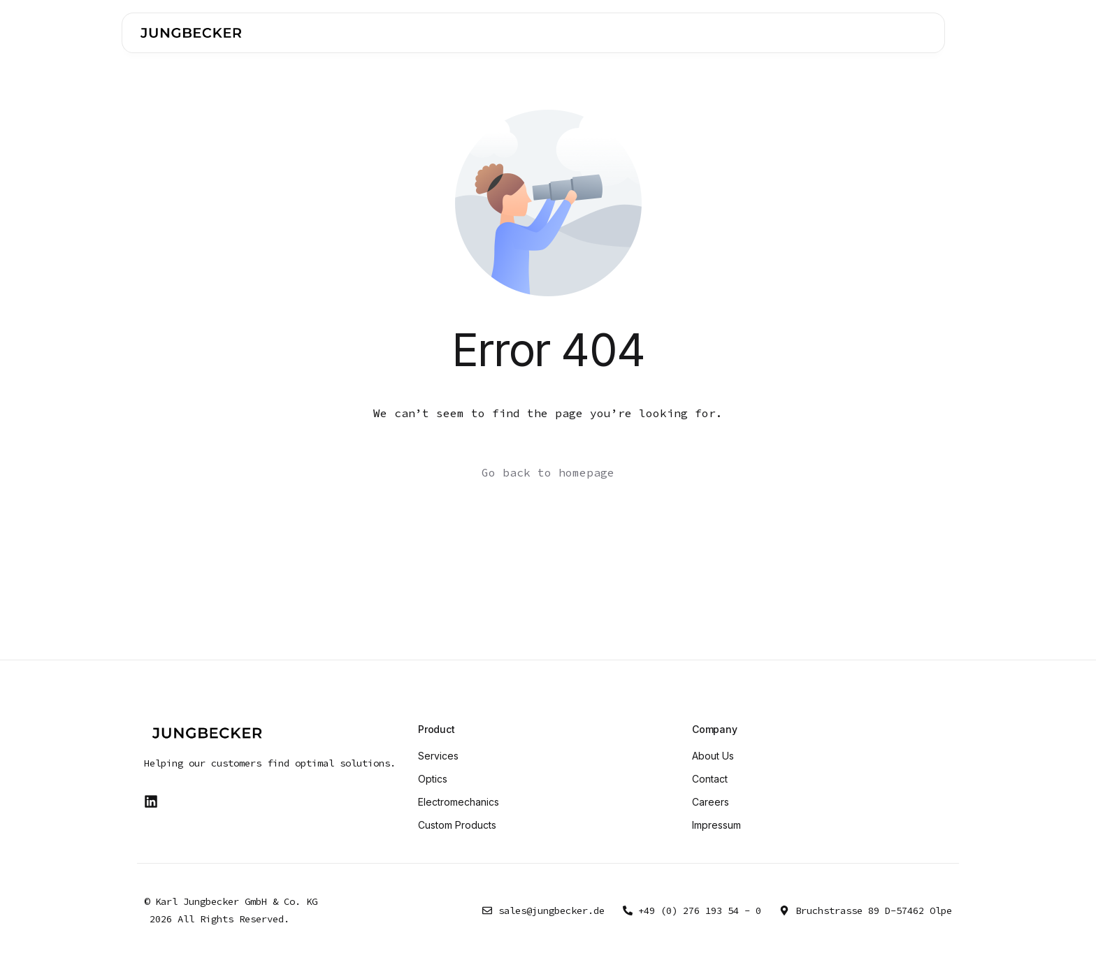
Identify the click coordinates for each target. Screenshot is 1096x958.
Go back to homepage (548, 472)
